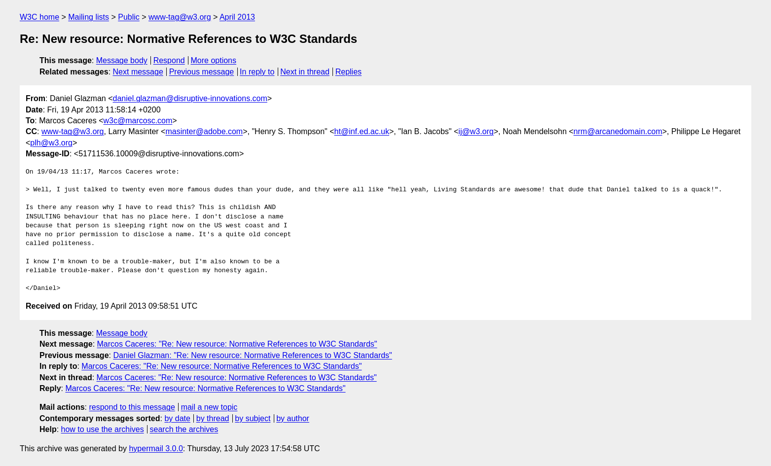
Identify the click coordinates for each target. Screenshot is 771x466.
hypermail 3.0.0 (156, 448)
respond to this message (132, 407)
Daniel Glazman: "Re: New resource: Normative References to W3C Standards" (252, 355)
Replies (348, 72)
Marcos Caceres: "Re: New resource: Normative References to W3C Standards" (237, 344)
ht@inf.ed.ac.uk (361, 131)
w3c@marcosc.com (138, 120)
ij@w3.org (475, 131)
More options (214, 60)
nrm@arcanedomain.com (618, 131)
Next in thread (305, 72)
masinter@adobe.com (204, 131)
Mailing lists (88, 17)
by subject (252, 418)
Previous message (201, 72)
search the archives (184, 429)
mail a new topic (209, 407)
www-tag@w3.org (179, 17)
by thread (212, 418)
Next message (138, 72)
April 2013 (237, 17)
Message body (121, 60)
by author (292, 418)
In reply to (257, 72)
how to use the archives (102, 429)
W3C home (39, 17)
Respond (169, 60)
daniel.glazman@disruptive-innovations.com (190, 98)
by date (177, 418)
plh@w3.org (51, 143)
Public (129, 17)
